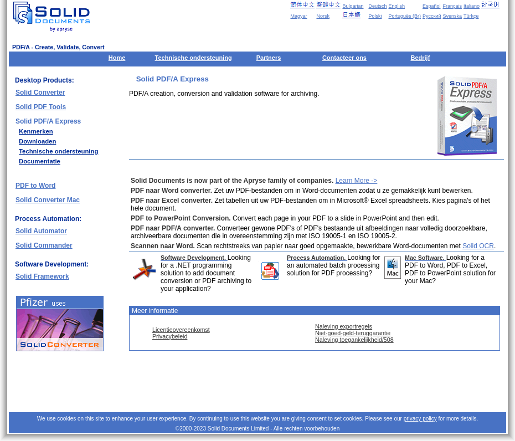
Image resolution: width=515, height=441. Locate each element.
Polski (375, 16)
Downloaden (37, 141)
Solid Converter (40, 92)
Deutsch (377, 6)
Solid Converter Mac (48, 200)
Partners (268, 57)
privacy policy (420, 419)
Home (117, 57)
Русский (432, 16)
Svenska (452, 16)
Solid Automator (41, 231)
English (397, 6)
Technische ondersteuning (193, 57)
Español (432, 6)
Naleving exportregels (343, 326)
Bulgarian (352, 6)
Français (452, 6)
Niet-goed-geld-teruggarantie (352, 333)
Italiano (471, 6)
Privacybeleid (169, 336)
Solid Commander (44, 245)
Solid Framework (42, 276)
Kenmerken (36, 131)
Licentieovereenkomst (181, 329)
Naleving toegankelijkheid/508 (354, 339)
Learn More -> (357, 180)
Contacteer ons (344, 57)
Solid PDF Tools (41, 107)
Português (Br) (405, 16)
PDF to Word (35, 185)
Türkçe (471, 16)
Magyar (298, 16)
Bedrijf (420, 57)
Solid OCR (478, 246)
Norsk (322, 16)
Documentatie (39, 161)
